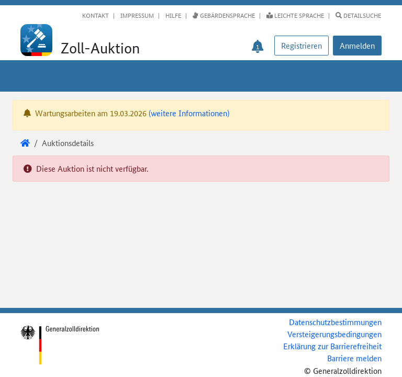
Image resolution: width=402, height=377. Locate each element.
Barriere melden (354, 357)
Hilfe (172, 15)
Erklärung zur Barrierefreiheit (332, 345)
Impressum (136, 15)
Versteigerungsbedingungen (334, 333)
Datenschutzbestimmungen (335, 321)
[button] (357, 46)
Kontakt (95, 15)
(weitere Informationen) (189, 112)
